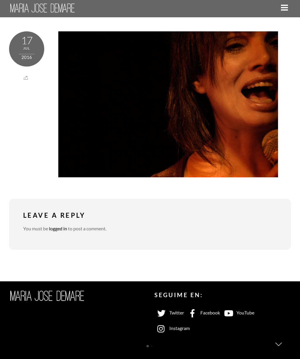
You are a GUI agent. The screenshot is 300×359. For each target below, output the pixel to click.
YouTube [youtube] (237, 312)
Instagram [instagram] (172, 328)
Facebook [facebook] (202, 312)
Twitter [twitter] (169, 312)
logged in (58, 228)
